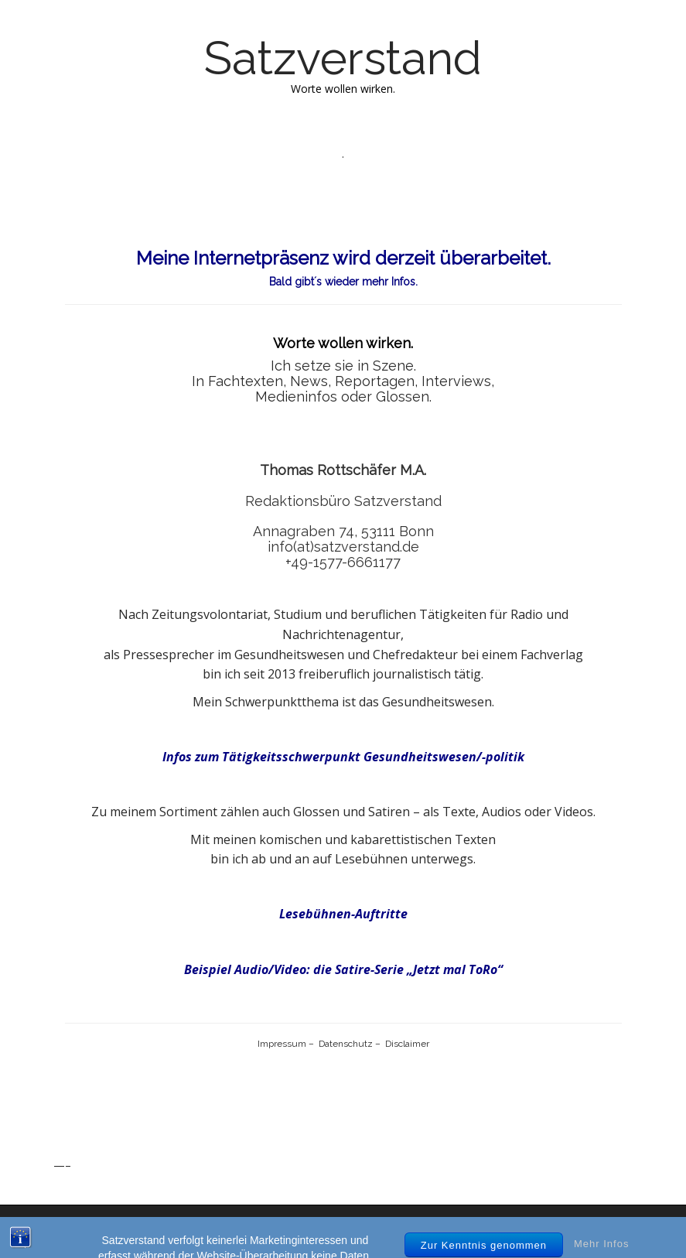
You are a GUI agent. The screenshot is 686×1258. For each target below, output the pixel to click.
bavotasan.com (583, 1232)
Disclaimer (406, 1043)
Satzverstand (343, 58)
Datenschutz (346, 1043)
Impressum (282, 1043)
